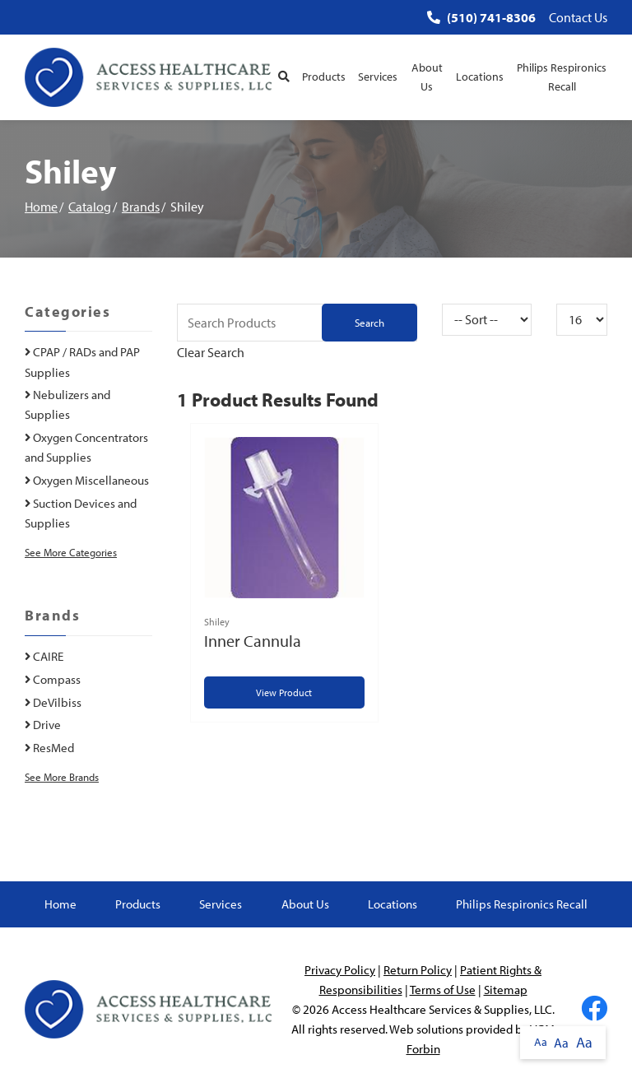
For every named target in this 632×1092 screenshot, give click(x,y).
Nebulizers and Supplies (67, 404)
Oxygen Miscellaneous (87, 480)
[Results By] (581, 320)
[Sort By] (486, 320)
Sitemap (505, 989)
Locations (480, 76)
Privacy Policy (339, 970)
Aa (540, 1041)
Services (377, 76)
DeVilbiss (53, 702)
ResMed (49, 747)
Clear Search (210, 352)
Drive (43, 724)
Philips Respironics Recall (561, 77)
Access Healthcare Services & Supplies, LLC (442, 1009)
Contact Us (578, 17)
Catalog (89, 206)
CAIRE (44, 656)
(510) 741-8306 (481, 17)
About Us (427, 77)
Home (41, 206)
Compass (53, 679)
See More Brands (62, 776)
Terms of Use (443, 989)
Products (324, 76)
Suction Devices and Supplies (81, 513)
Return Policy (417, 970)
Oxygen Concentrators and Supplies (86, 447)
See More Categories (71, 552)
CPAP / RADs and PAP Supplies (82, 361)
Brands (141, 206)
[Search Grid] (297, 323)
